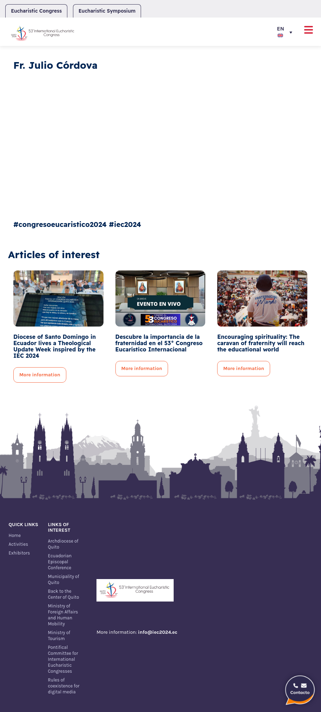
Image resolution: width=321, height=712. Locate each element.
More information (39, 375)
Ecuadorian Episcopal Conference (60, 561)
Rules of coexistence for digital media (64, 685)
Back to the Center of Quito (63, 594)
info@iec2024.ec (157, 632)
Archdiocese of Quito (63, 544)
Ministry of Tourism (59, 635)
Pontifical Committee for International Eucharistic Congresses (63, 659)
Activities (18, 544)
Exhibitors (19, 553)
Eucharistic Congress (36, 11)
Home (14, 535)
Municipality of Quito (63, 579)
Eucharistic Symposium (107, 11)
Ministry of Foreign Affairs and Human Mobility (63, 614)
